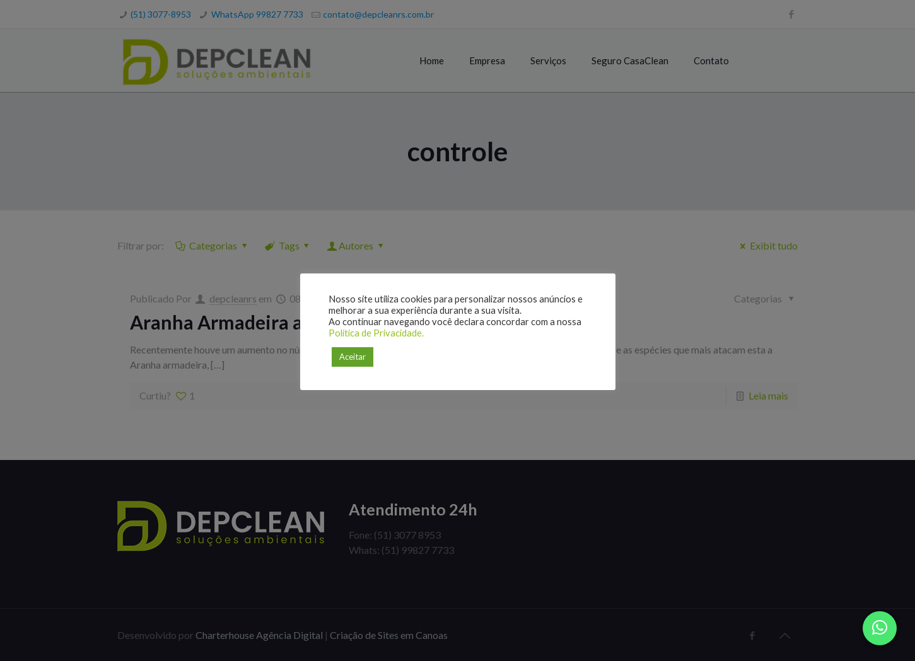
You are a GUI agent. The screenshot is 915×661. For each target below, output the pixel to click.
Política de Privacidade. (376, 333)
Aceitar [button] (352, 357)
